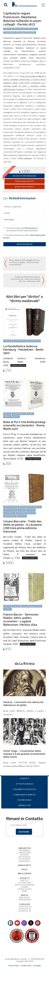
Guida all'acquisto (24, 181)
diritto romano (19, 341)
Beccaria (22, 516)
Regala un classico (24, 187)
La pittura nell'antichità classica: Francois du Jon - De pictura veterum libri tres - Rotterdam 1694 (25, 279)
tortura (31, 510)
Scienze (24, 887)
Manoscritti (24, 865)
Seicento (24, 855)
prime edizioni (10, 516)
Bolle (24, 869)
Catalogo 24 (24, 906)
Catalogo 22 (24, 911)
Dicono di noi (24, 800)
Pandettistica (34, 341)
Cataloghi (24, 904)
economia (26, 606)
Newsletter (24, 805)
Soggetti (24, 878)
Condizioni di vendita (24, 795)
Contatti (24, 778)
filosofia (37, 606)
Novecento (24, 861)
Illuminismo (9, 513)
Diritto (24, 880)
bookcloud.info (29, 970)
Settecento (24, 857)
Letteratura (24, 882)
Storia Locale (24, 889)
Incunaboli (24, 850)
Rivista (24, 895)
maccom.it (16, 970)
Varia (24, 891)
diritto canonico (11, 416)
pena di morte (26, 507)
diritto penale (10, 510)
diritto (7, 341)
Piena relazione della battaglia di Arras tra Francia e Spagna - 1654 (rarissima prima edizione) (24, 262)
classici (22, 510)
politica (16, 606)
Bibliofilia (24, 897)
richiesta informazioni (24, 176)
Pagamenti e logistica (24, 789)
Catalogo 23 (24, 909)
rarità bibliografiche (26, 513)
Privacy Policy (13, 965)
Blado (30, 414)
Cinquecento (24, 852)
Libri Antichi (24, 848)
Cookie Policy (26, 965)
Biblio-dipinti (24, 873)
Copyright (37, 965)
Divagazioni (24, 900)
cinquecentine (19, 414)
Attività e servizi (24, 784)
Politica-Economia (24, 885)
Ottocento (24, 859)
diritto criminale (11, 507)
